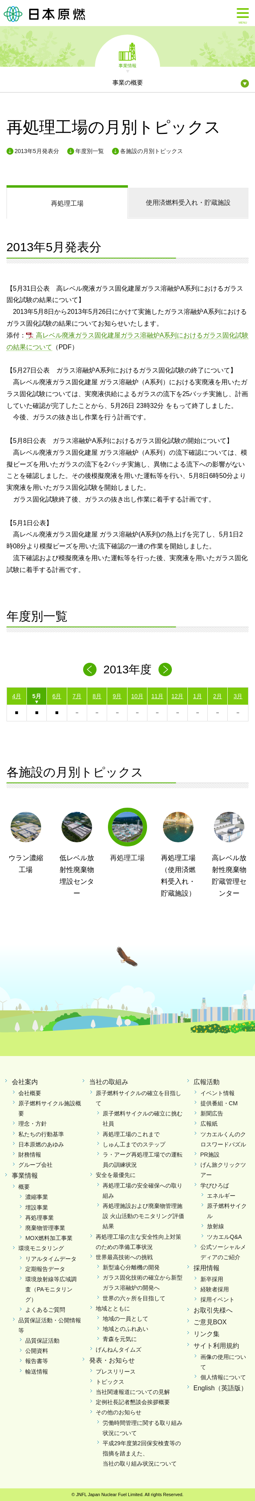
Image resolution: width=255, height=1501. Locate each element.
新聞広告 (211, 1113)
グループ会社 (35, 1164)
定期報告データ (45, 1269)
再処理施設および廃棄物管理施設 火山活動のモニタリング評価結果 (143, 1216)
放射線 (215, 1226)
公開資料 (36, 1351)
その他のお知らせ (118, 1412)
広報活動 (206, 1081)
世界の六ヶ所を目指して (134, 1298)
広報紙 (209, 1123)
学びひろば (214, 1185)
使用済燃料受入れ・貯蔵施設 (188, 202)
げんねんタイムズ (118, 1349)
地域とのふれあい (125, 1329)
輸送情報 (36, 1371)
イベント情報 (217, 1093)
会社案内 (25, 1081)
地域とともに (113, 1308)
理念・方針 (32, 1123)
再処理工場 (67, 203)
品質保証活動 (42, 1340)
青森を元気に (120, 1339)
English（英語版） (220, 1388)
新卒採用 (211, 1279)
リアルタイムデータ (51, 1259)
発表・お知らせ (112, 1360)
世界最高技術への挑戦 (124, 1257)
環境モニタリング (41, 1248)
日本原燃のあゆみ (41, 1144)
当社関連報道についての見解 (133, 1392)
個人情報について (223, 1377)
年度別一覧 (89, 151)
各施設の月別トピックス (151, 151)
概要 (24, 1186)
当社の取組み (108, 1081)
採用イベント (217, 1299)
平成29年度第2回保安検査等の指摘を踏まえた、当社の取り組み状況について (141, 1453)
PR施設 (210, 1154)
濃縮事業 (36, 1197)
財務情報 (29, 1154)
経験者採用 (214, 1289)
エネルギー (221, 1195)
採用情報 (206, 1267)
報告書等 (36, 1361)
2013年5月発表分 (37, 151)
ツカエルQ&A (224, 1237)
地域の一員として (125, 1318)
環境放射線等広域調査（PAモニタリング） (51, 1289)
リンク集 (206, 1333)
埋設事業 (36, 1207)
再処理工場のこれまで (131, 1134)
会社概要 (29, 1093)
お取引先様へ (213, 1310)
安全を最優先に (116, 1175)
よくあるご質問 (45, 1309)
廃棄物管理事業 (45, 1228)
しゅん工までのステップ (134, 1144)
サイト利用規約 (216, 1345)
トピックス (110, 1381)
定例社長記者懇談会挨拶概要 (133, 1402)
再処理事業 (39, 1217)
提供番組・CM (219, 1103)
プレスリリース (116, 1371)
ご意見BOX (210, 1322)
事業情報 (127, 65)
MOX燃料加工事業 (49, 1238)
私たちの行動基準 (41, 1134)
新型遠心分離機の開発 (131, 1267)
